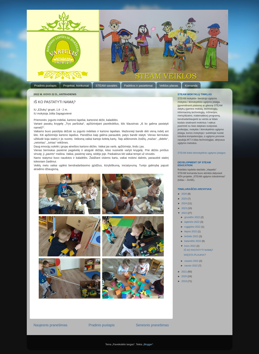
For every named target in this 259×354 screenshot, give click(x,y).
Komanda (191, 85)
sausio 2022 (191, 265)
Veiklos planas (168, 85)
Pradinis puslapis (45, 85)
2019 (184, 281)
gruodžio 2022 (192, 217)
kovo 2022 (190, 246)
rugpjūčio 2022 (192, 226)
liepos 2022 (191, 231)
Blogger (148, 344)
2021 (184, 271)
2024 (184, 203)
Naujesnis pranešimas (50, 325)
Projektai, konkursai (76, 85)
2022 (184, 213)
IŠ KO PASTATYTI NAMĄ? (198, 250)
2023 (184, 208)
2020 (184, 276)
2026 (184, 194)
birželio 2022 (191, 236)
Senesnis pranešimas (152, 325)
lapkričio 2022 (192, 222)
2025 (184, 198)
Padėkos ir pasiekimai (138, 85)
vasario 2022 (191, 261)
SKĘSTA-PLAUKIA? (195, 255)
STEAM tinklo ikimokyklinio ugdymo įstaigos (202, 153)
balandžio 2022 (193, 241)
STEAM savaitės (106, 85)
